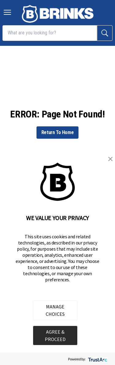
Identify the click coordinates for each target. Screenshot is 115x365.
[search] (105, 33)
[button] (110, 159)
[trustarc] (97, 359)
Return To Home (57, 132)
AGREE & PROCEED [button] (55, 335)
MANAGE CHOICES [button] (55, 310)
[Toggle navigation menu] (7, 12)
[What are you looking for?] (49, 33)
